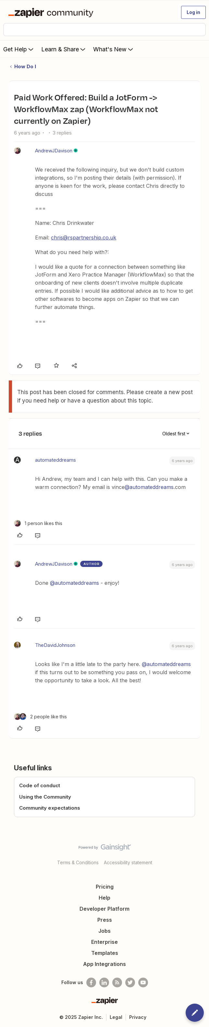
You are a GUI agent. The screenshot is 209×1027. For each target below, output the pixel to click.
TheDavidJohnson (55, 645)
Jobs (104, 931)
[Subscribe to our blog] (117, 982)
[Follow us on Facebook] (91, 982)
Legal (116, 1017)
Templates (104, 953)
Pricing (105, 886)
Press (104, 920)
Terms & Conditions (78, 862)
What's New (113, 49)
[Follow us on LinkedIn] (104, 982)
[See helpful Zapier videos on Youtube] (143, 982)
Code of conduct (39, 785)
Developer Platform (104, 908)
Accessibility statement (128, 862)
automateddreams (55, 460)
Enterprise (104, 942)
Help (104, 897)
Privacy (137, 1017)
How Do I (25, 66)
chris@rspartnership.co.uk (83, 237)
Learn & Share (64, 49)
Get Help (19, 49)
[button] (193, 12)
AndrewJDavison (53, 151)
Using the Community (45, 797)
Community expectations (49, 808)
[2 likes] (40, 716)
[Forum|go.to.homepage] (52, 12)
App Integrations (104, 964)
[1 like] (38, 523)
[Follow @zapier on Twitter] (130, 982)
